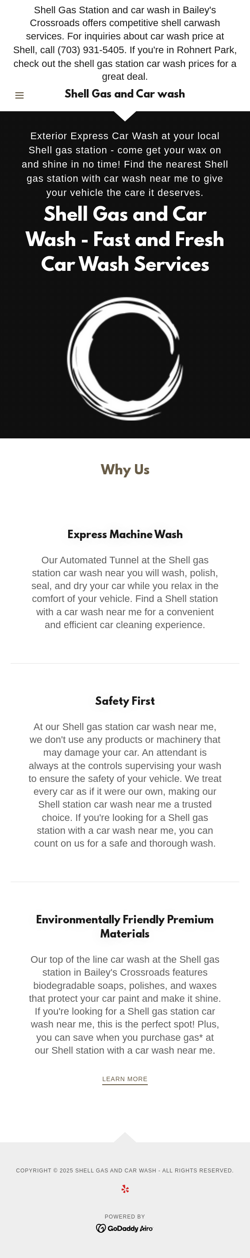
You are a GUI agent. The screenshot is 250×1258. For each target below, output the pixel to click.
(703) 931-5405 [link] (91, 49)
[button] (28, 95)
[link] (125, 95)
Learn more (125, 1078)
